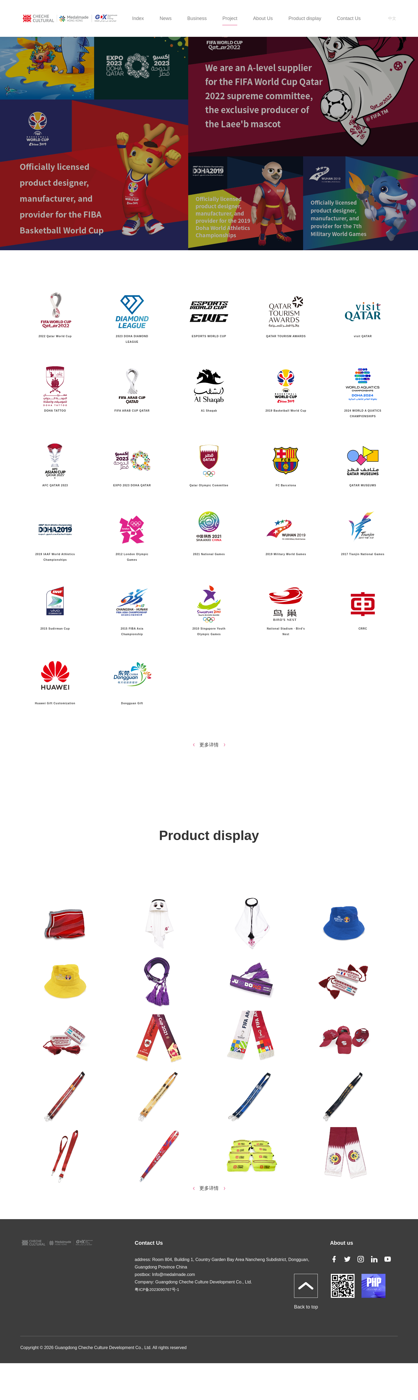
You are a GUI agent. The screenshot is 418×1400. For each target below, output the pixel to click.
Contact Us (349, 18)
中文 (392, 18)
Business (197, 18)
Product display (304, 18)
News (166, 18)
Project (229, 18)
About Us (263, 18)
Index (138, 18)
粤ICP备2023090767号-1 (157, 1289)
